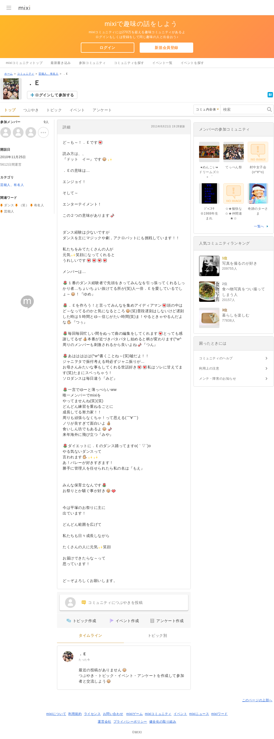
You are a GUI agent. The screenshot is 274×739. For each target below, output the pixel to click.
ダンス (9, 205)
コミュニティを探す (129, 63)
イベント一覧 (162, 63)
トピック (54, 110)
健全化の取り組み (162, 721)
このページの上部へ (257, 700)
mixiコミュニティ (158, 714)
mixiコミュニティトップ (24, 63)
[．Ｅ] (68, 656)
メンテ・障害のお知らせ (217, 378)
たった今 (84, 659)
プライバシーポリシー (130, 721)
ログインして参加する (54, 95)
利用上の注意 (209, 368)
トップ (10, 110)
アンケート (102, 110)
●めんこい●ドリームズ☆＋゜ (209, 172)
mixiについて (56, 714)
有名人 (39, 205)
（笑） (24, 205)
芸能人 (9, 211)
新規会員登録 (166, 47)
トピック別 (157, 636)
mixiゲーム (134, 714)
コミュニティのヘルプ (216, 358)
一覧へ (259, 226)
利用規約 (75, 714)
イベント (77, 110)
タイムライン (90, 636)
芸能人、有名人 (48, 73)
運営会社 (104, 721)
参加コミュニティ (92, 63)
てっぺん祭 (233, 167)
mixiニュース (199, 714)
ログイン (107, 47)
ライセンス (92, 714)
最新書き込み (61, 63)
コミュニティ (25, 73)
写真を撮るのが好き (239, 263)
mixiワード (219, 714)
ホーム (8, 73)
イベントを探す (192, 63)
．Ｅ (82, 654)
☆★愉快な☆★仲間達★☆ (233, 213)
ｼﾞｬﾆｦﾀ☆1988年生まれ (209, 213)
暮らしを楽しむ (235, 315)
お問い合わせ (113, 714)
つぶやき (31, 110)
